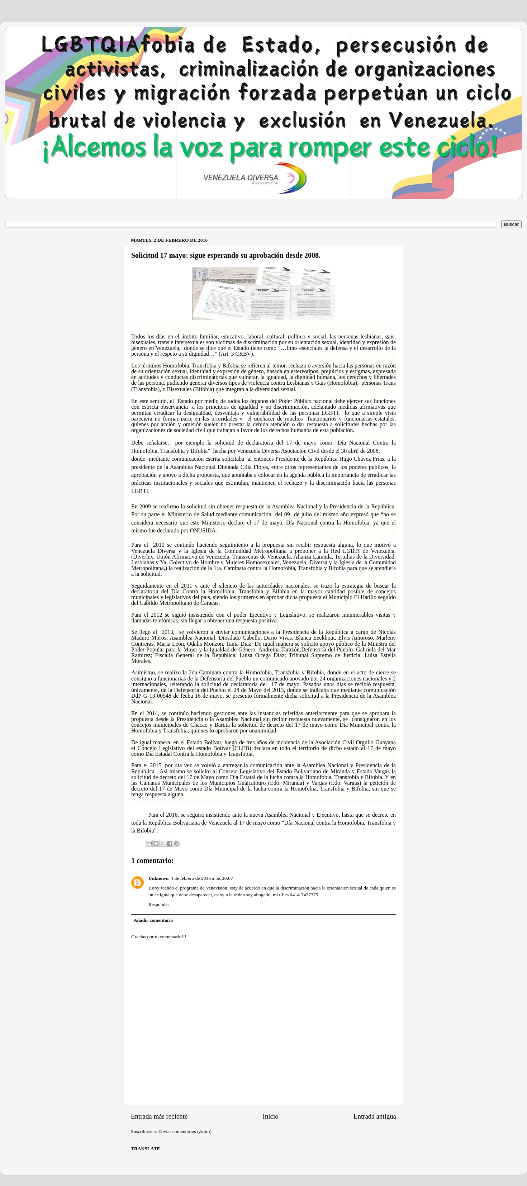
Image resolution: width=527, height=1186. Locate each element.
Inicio (271, 1116)
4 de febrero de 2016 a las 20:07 (202, 878)
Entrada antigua (374, 1116)
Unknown (158, 878)
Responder (158, 904)
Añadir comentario (153, 920)
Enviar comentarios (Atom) (185, 1131)
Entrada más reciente (159, 1116)
